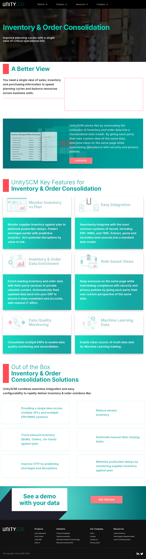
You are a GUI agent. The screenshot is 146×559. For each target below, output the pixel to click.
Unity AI (37, 543)
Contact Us (94, 539)
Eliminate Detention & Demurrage (68, 539)
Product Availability (63, 533)
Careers (93, 536)
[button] (42, 4)
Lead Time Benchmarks (122, 539)
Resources (119, 529)
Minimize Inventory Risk (65, 543)
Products (39, 529)
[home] (13, 4)
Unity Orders (39, 536)
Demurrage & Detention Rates (124, 536)
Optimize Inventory (63, 536)
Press (92, 533)
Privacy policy (95, 543)
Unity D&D (38, 539)
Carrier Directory (119, 533)
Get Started (106, 499)
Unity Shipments (40, 533)
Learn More (81, 160)
